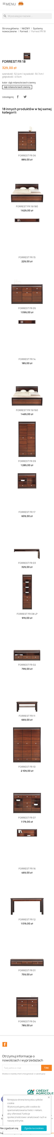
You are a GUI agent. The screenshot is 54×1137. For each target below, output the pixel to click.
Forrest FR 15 (27, 257)
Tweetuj (25, 97)
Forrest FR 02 (27, 664)
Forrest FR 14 (27, 359)
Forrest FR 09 (27, 461)
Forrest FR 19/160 (27, 410)
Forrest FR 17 (27, 512)
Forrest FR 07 (27, 817)
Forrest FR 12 (27, 919)
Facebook (4, 1044)
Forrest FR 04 (27, 1021)
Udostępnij (18, 97)
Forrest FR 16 (27, 868)
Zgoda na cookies (34, 1128)
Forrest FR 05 (27, 308)
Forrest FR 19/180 (27, 206)
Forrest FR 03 (27, 563)
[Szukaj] (27, 16)
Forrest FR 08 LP (27, 613)
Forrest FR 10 (27, 766)
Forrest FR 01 (27, 970)
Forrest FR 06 (27, 155)
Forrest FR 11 (27, 715)
